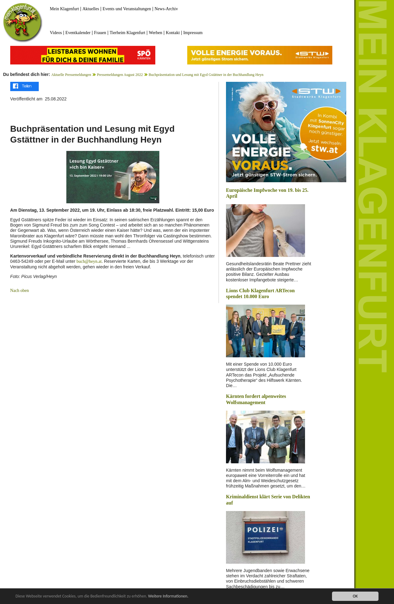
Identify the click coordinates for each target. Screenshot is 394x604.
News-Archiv (166, 9)
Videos (56, 32)
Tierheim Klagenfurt (127, 32)
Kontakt (173, 32)
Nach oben (19, 290)
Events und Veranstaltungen (127, 9)
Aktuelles (90, 9)
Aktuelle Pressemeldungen (71, 75)
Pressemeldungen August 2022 (120, 75)
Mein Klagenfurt (64, 9)
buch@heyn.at (89, 261)
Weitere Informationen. (168, 596)
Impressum (192, 32)
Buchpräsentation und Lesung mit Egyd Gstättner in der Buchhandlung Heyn (205, 75)
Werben (155, 32)
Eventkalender (78, 32)
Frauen (100, 32)
